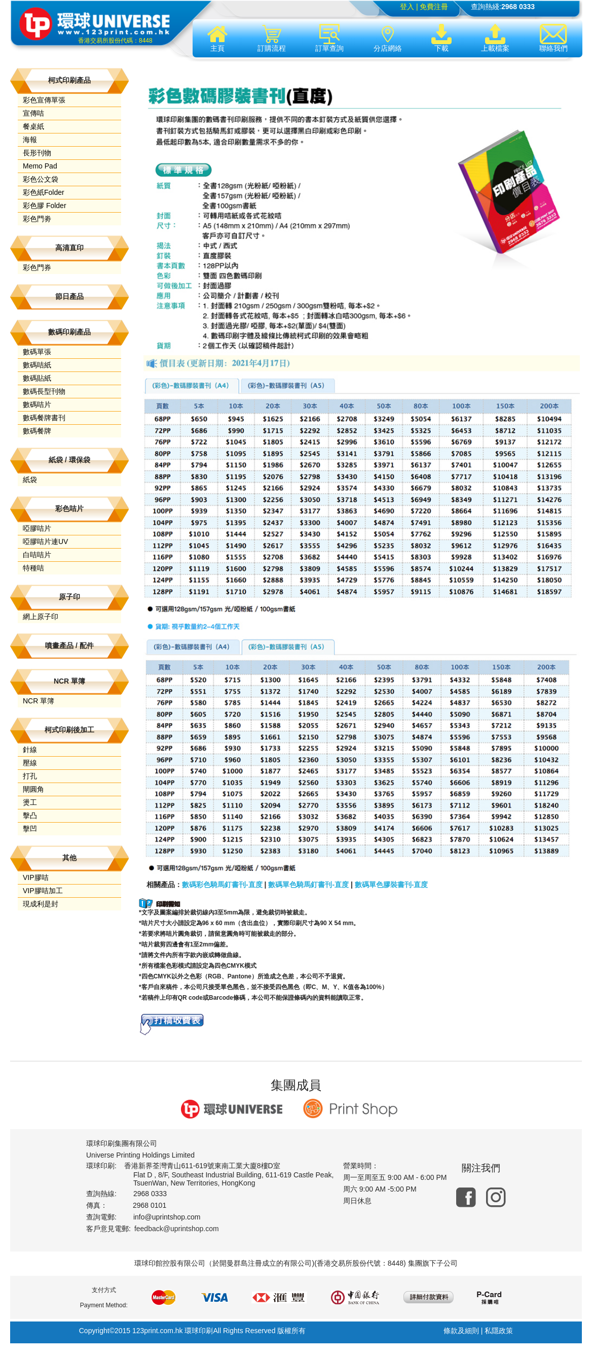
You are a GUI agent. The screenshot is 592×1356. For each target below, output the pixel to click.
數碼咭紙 (37, 365)
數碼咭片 (37, 404)
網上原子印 (40, 617)
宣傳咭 (33, 113)
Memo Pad (40, 166)
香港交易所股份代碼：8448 (115, 40)
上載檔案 (495, 38)
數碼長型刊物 (44, 391)
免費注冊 (434, 7)
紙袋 (30, 480)
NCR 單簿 (38, 701)
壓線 (30, 763)
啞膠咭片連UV (45, 541)
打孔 (30, 776)
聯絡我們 (553, 38)
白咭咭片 (37, 555)
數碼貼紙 (37, 378)
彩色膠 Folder (44, 205)
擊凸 (30, 815)
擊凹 (30, 829)
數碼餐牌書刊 (44, 418)
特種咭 (33, 568)
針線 (30, 749)
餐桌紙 (33, 126)
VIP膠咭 (36, 877)
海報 (30, 139)
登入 (407, 7)
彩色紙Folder (43, 192)
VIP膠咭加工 (43, 891)
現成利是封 (40, 904)
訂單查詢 (329, 38)
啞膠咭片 (37, 528)
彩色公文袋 (40, 179)
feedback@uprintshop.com (176, 1229)
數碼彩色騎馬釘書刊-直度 (222, 884)
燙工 (30, 802)
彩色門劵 (37, 219)
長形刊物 (37, 153)
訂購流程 (271, 38)
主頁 (217, 38)
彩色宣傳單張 (44, 100)
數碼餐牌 (37, 431)
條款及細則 (461, 1331)
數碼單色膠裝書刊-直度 (391, 884)
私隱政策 (499, 1331)
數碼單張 (37, 352)
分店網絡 (388, 38)
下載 (441, 38)
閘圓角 (33, 789)
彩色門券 (37, 267)
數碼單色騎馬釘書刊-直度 (308, 884)
